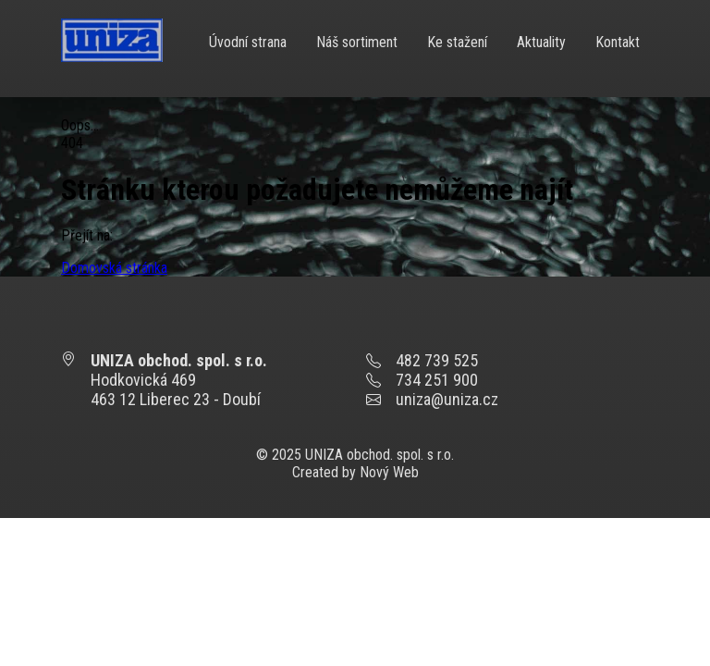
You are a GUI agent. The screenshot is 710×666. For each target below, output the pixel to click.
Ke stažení (457, 42)
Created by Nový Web (355, 472)
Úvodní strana (248, 42)
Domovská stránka (114, 268)
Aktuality (541, 42)
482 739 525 (437, 360)
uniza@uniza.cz (447, 399)
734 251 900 (437, 379)
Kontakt (617, 42)
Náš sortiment (357, 42)
